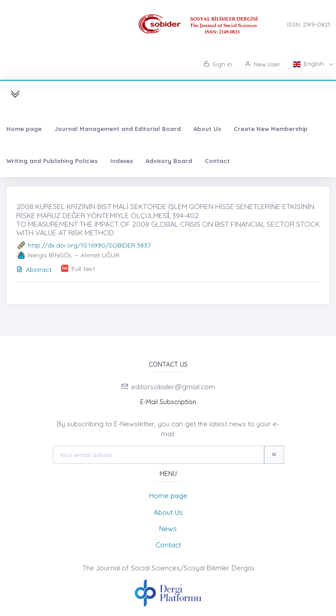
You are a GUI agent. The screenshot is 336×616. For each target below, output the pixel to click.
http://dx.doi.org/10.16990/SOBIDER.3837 (89, 245)
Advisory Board (169, 160)
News (168, 528)
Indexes (121, 160)
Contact (217, 160)
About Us (207, 128)
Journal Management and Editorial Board (117, 128)
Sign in (217, 64)
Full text (83, 269)
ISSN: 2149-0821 (308, 24)
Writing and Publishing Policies (52, 160)
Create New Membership (271, 128)
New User (262, 64)
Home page (24, 128)
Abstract (34, 270)
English (309, 63)
